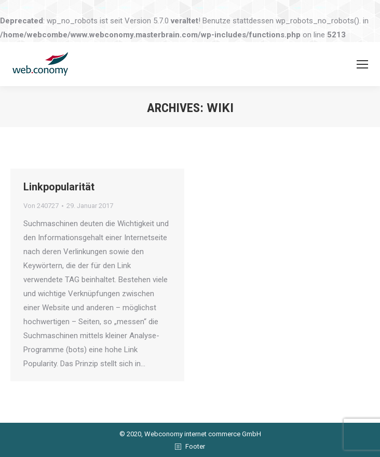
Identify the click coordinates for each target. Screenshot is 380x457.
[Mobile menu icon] (362, 64)
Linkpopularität (58, 187)
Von (41, 206)
